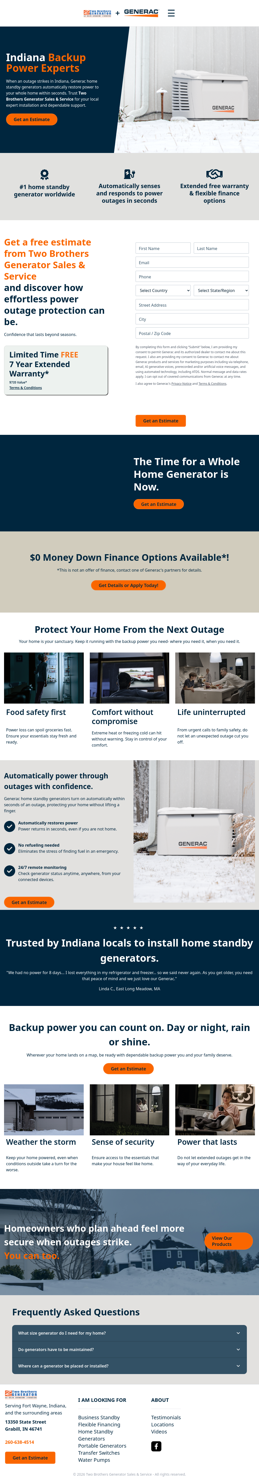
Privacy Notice (181, 383)
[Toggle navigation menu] (171, 13)
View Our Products (222, 1241)
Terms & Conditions (25, 388)
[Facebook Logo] (156, 1446)
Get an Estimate (32, 119)
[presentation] (174, 399)
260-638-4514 (19, 1442)
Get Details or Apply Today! (128, 585)
